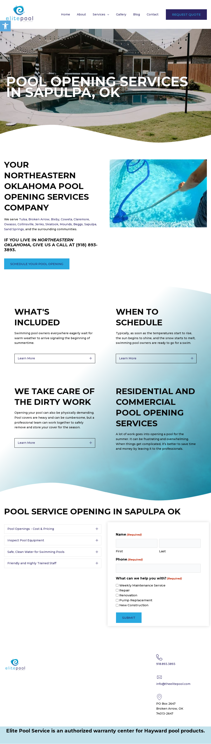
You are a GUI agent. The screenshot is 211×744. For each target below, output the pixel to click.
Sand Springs (14, 229)
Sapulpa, (90, 224)
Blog (138, 14)
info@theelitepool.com (173, 684)
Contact (153, 14)
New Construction (133, 605)
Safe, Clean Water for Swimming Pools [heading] (35, 552)
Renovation (128, 595)
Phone (129, 559)
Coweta (66, 219)
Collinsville (25, 224)
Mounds (66, 224)
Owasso (10, 224)
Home (71, 14)
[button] (5, 26)
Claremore (81, 219)
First (119, 551)
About (86, 14)
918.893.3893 (165, 664)
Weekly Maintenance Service (142, 585)
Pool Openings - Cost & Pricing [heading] (30, 529)
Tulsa (22, 219)
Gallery (123, 14)
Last (162, 551)
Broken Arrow (38, 219)
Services (104, 14)
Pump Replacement (135, 600)
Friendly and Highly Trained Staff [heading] (31, 563)
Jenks (39, 224)
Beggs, (78, 224)
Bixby (55, 219)
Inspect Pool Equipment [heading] (25, 540)
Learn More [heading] (26, 358)
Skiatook (51, 224)
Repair (124, 590)
